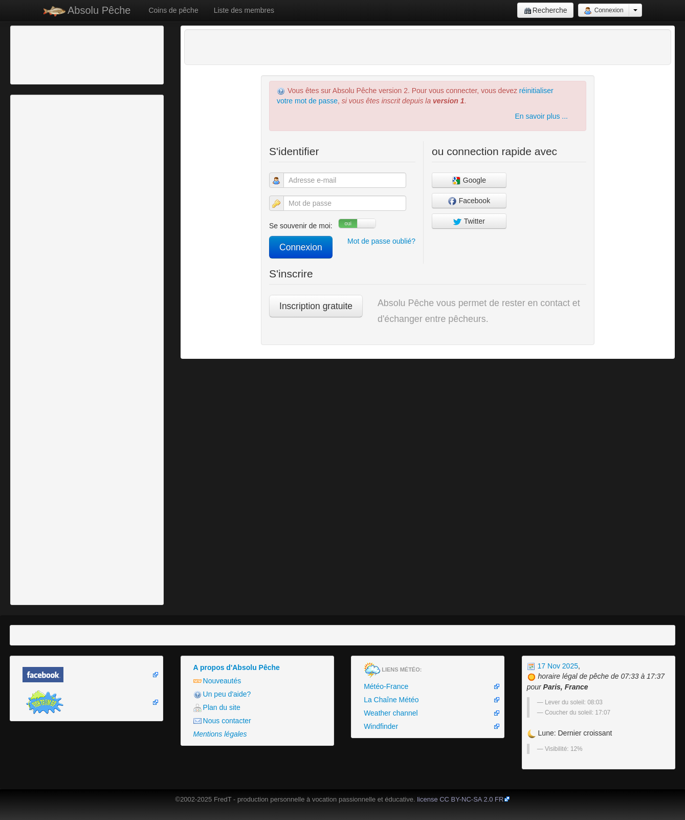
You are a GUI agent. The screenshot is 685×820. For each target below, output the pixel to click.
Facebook (469, 201)
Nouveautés (217, 681)
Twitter (469, 221)
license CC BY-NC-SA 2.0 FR (460, 799)
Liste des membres (244, 10)
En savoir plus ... (541, 116)
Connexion (603, 11)
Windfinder (381, 726)
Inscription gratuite (315, 306)
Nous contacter (222, 721)
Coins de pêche (173, 10)
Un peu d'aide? (222, 694)
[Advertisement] (69, 54)
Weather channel (391, 713)
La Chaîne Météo (391, 700)
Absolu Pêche (87, 10)
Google (469, 180)
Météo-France (386, 686)
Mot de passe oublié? (381, 241)
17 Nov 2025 (552, 666)
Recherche (545, 10)
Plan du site (216, 707)
